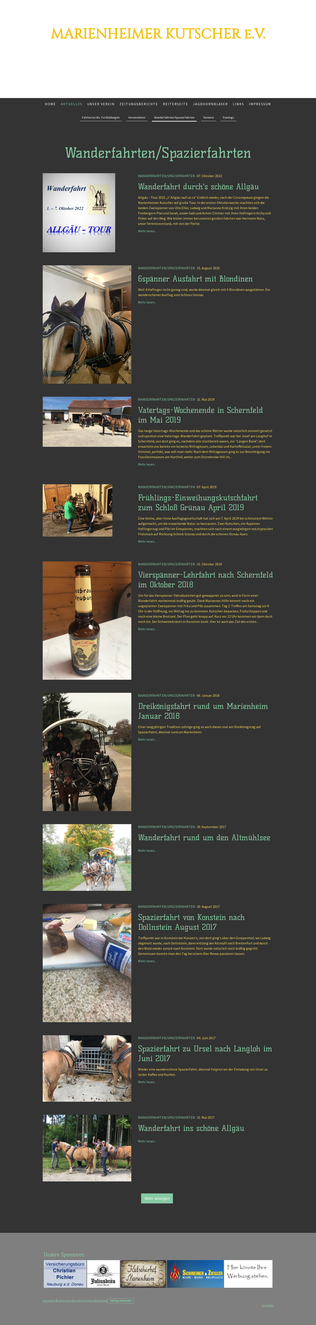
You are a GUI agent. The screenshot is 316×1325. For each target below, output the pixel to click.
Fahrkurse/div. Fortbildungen (101, 117)
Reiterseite (175, 104)
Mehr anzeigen (157, 1198)
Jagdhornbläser (210, 104)
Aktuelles (71, 104)
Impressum (260, 104)
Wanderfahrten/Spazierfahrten (174, 117)
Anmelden (268, 1305)
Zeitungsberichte (139, 104)
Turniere (208, 117)
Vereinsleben (136, 117)
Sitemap (101, 1300)
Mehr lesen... (147, 231)
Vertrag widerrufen (120, 1300)
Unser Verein (101, 104)
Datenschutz (64, 1300)
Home (50, 104)
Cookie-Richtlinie (84, 1300)
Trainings (228, 117)
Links (238, 104)
